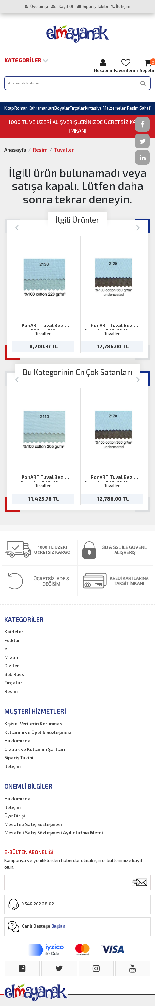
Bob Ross (14, 674)
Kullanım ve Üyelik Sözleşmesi (37, 732)
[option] (43, 294)
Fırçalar (77, 108)
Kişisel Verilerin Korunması (34, 723)
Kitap (9, 108)
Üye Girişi (36, 6)
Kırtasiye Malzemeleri (106, 108)
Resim (133, 108)
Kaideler (13, 631)
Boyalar (62, 108)
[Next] (138, 227)
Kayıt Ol (62, 6)
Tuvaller (64, 150)
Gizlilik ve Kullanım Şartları (34, 749)
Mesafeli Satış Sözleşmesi (33, 824)
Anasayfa (15, 150)
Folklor (12, 640)
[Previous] (17, 227)
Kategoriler (26, 60)
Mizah (11, 657)
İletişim (120, 6)
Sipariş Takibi (92, 6)
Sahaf (144, 108)
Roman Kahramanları (34, 108)
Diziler (11, 665)
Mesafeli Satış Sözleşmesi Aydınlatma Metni (53, 832)
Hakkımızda (17, 740)
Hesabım (103, 65)
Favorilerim (126, 65)
